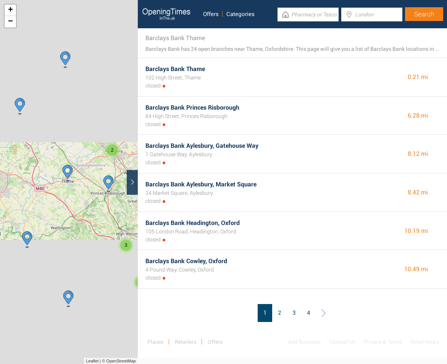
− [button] (10, 22)
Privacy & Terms (383, 342)
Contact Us (342, 342)
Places (155, 342)
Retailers (185, 342)
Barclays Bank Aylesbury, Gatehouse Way (201, 145)
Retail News (424, 342)
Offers (211, 14)
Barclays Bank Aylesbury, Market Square (201, 184)
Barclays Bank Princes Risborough (192, 107)
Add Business (304, 342)
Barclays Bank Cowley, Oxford (186, 261)
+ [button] (10, 10)
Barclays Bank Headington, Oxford (192, 222)
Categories (240, 14)
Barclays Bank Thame (175, 69)
